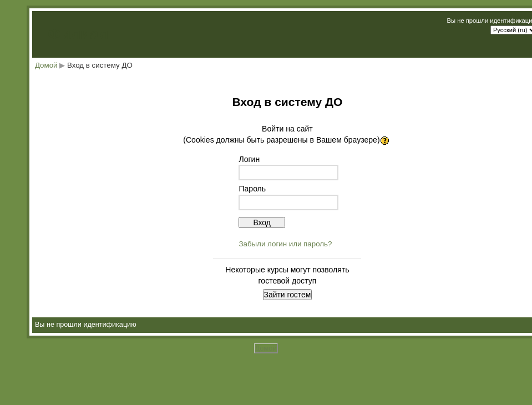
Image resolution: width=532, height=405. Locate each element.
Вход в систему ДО (100, 65)
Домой (46, 65)
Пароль (252, 188)
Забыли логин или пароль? (285, 244)
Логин (249, 159)
